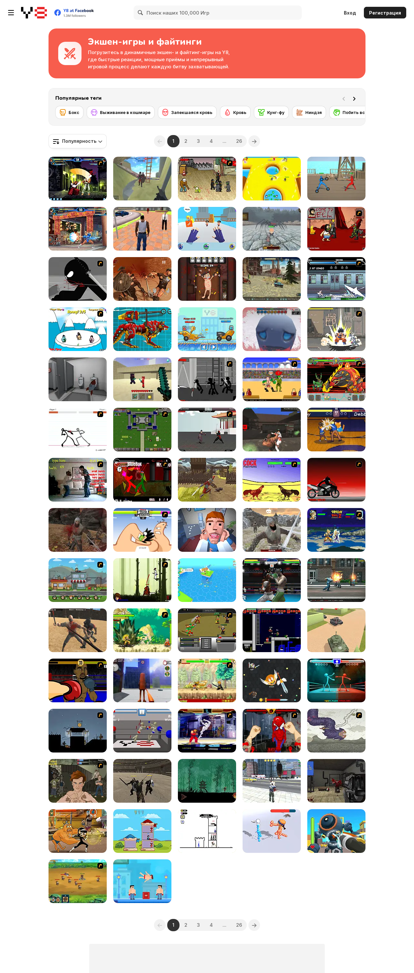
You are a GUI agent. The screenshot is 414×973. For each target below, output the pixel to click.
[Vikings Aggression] (272, 530)
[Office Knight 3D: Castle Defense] (272, 229)
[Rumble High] (336, 429)
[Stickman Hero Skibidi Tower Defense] (207, 831)
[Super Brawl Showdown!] (78, 831)
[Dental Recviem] (207, 530)
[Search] (141, 13)
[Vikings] (78, 530)
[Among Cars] (207, 329)
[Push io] (272, 178)
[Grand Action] (272, 781)
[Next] (355, 98)
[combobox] (78, 141)
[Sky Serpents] (336, 730)
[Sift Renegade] (78, 279)
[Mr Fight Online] (142, 881)
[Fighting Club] (78, 781)
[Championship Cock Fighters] (272, 480)
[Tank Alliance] (336, 630)
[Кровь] (235, 112)
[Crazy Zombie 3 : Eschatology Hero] (336, 329)
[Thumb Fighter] (142, 530)
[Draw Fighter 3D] (272, 831)
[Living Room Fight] (78, 480)
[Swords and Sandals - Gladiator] (272, 379)
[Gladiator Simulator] (142, 781)
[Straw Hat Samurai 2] (142, 580)
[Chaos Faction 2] (78, 580)
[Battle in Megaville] (336, 279)
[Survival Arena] (78, 630)
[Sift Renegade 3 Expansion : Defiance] (207, 379)
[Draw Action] (336, 178)
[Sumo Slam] (78, 329)
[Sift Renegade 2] (336, 480)
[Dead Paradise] (272, 279)
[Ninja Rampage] (78, 730)
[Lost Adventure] (207, 580)
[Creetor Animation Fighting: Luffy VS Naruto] (207, 680)
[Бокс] (69, 112)
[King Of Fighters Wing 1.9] (78, 229)
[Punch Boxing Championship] (272, 580)
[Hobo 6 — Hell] (336, 229)
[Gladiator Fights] (142, 279)
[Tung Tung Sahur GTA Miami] (142, 680)
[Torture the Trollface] (207, 279)
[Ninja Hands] (207, 229)
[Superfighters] (272, 630)
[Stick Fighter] (78, 429)
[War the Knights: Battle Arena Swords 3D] (142, 178)
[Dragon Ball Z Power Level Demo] (336, 530)
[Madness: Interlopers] (336, 781)
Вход (350, 13)
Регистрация (385, 13)
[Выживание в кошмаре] (121, 112)
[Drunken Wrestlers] (142, 730)
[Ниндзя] (309, 112)
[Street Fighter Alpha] (207, 730)
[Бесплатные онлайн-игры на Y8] (34, 12)
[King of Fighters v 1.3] (78, 178)
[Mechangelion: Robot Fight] (336, 831)
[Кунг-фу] (271, 112)
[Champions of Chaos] (207, 630)
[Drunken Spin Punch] (336, 680)
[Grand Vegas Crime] (142, 229)
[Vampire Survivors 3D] (272, 329)
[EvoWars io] (272, 680)
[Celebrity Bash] (78, 680)
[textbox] (77, 141)
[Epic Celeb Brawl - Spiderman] (272, 730)
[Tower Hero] (142, 831)
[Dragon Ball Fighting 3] (142, 630)
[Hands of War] (142, 429)
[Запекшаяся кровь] (187, 112)
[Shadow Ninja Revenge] (207, 781)
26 (239, 141)
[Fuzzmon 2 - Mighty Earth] (336, 379)
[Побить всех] (351, 112)
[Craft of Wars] (142, 379)
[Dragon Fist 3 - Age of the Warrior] (207, 429)
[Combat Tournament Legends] (142, 480)
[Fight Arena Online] (272, 429)
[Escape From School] (78, 379)
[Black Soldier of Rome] (207, 480)
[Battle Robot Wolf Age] (142, 329)
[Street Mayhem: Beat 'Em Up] (336, 580)
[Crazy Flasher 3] (207, 178)
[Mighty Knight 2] (78, 881)
